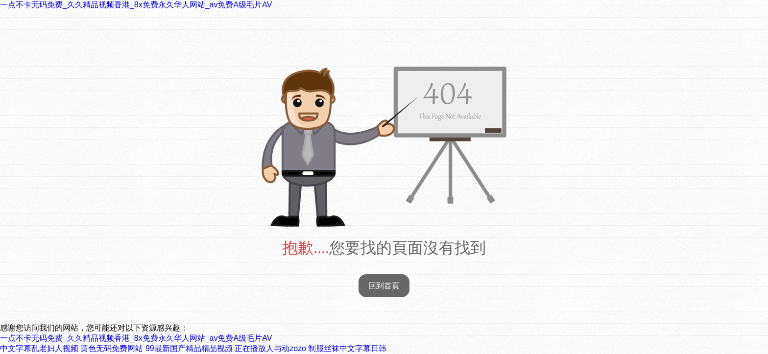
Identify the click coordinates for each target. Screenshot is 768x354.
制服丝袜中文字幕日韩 (347, 348)
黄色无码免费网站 (111, 348)
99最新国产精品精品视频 (189, 348)
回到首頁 (384, 286)
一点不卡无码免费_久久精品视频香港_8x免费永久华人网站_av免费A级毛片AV (136, 4)
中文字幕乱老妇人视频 (39, 348)
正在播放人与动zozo (270, 348)
